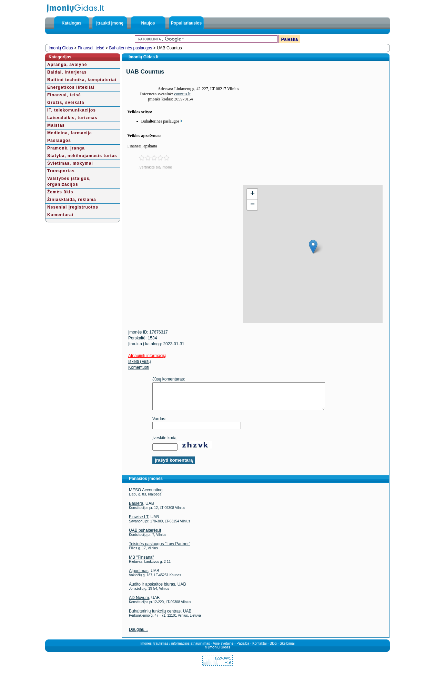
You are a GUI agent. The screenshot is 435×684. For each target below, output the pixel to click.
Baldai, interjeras (67, 72)
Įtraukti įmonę (109, 23)
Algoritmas (139, 576)
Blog (273, 649)
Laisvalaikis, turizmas (72, 117)
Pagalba (242, 649)
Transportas (61, 170)
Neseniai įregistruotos (72, 207)
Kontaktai (259, 649)
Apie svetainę (223, 649)
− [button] (252, 205)
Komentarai (60, 214)
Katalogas (71, 23)
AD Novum (139, 602)
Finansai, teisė (91, 48)
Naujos (148, 23)
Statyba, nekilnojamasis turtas (82, 155)
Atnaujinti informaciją (147, 355)
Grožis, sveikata (65, 102)
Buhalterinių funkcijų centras (155, 616)
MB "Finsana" (141, 562)
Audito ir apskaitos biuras (152, 589)
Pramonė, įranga (66, 148)
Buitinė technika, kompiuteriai (82, 79)
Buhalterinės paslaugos (130, 48)
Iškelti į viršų (139, 361)
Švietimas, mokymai (70, 163)
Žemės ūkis (60, 192)
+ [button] (252, 194)
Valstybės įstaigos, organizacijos (69, 181)
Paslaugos (59, 140)
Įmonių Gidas (61, 48)
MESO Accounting (145, 495)
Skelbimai (287, 649)
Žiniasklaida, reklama (71, 199)
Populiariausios (186, 23)
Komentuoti (138, 367)
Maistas (56, 125)
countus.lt (182, 93)
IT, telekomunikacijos (71, 110)
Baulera (136, 508)
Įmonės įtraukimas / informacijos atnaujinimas (175, 649)
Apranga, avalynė (67, 64)
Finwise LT (138, 522)
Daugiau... (138, 634)
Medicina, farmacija (69, 133)
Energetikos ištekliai (70, 87)
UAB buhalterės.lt (145, 535)
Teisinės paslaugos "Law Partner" (159, 549)
